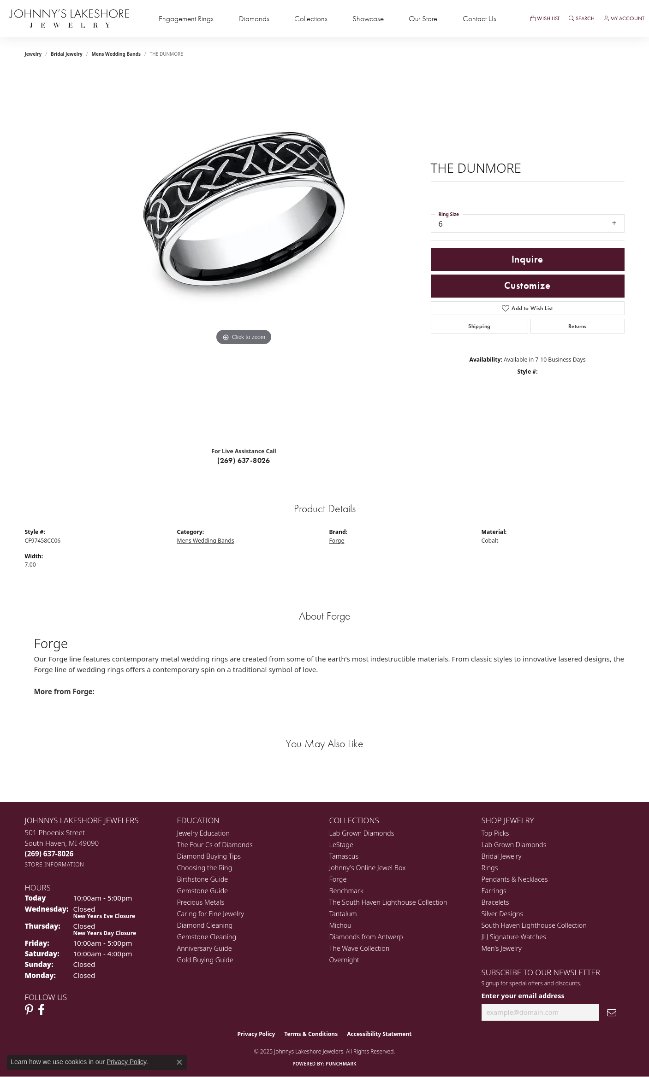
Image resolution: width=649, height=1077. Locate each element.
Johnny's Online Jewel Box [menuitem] (367, 867)
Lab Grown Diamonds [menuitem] (361, 833)
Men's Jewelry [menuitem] (502, 948)
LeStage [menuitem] (341, 844)
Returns (577, 326)
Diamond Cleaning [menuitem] (205, 925)
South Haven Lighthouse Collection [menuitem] (534, 925)
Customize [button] (527, 286)
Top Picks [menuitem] (495, 833)
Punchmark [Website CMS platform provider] (341, 1063)
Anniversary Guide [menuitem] (204, 948)
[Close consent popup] (179, 1062)
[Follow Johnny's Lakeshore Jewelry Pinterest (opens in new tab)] (29, 1009)
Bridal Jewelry (67, 54)
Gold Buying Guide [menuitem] (205, 959)
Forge (337, 540)
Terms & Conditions (311, 1034)
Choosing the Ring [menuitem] (204, 867)
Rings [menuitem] (490, 867)
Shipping (479, 326)
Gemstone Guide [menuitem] (202, 890)
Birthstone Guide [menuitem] (202, 879)
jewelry (33, 54)
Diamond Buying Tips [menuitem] (209, 856)
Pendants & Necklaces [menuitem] (515, 879)
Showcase (368, 19)
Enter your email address (523, 995)
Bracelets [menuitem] (495, 902)
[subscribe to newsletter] (611, 1012)
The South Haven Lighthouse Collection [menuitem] (388, 902)
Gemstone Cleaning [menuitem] (207, 936)
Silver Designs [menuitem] (503, 913)
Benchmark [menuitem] (346, 890)
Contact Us (479, 19)
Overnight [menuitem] (344, 959)
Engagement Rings (186, 19)
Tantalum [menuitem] (343, 913)
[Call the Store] (49, 853)
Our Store (423, 19)
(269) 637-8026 (243, 460)
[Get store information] (54, 864)
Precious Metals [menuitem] (201, 902)
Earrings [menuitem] (494, 890)
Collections (310, 19)
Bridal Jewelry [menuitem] (502, 856)
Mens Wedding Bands (116, 54)
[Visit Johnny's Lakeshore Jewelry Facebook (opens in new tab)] (41, 1009)
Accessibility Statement (379, 1034)
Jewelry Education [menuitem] (203, 833)
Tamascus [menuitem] (344, 856)
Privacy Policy (256, 1034)
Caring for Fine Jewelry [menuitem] (210, 913)
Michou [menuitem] (340, 925)
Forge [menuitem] (338, 879)
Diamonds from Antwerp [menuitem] (366, 936)
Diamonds (254, 19)
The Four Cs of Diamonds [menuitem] (215, 844)
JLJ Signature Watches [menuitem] (514, 936)
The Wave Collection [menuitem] (359, 948)
